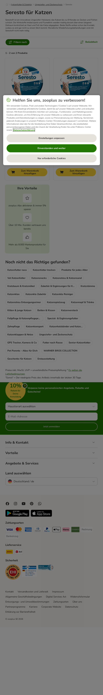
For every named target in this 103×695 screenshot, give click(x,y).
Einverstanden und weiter (51, 148)
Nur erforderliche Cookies (52, 158)
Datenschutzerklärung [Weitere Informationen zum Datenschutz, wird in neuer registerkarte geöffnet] (24, 130)
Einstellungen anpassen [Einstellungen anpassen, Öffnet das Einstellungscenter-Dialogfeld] (51, 138)
